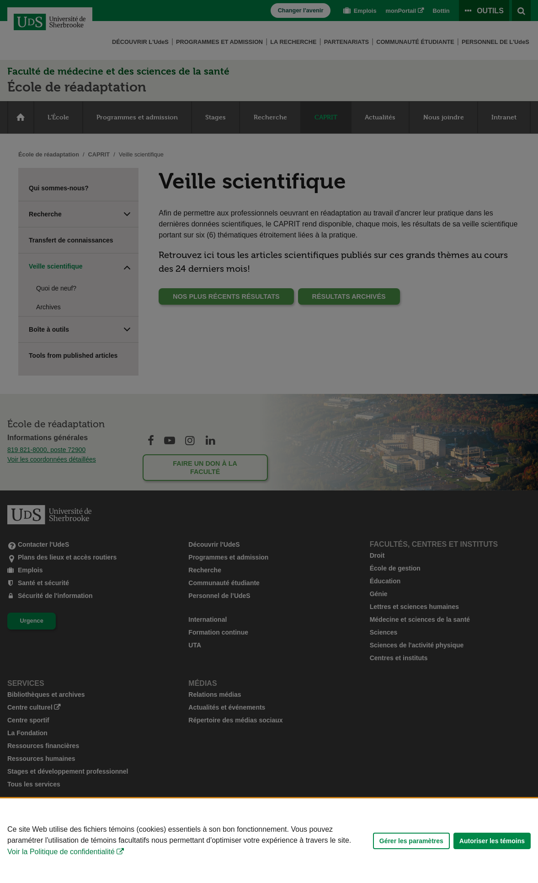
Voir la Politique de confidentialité (61, 852)
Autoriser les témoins (492, 841)
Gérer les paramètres (411, 841)
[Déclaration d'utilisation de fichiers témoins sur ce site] (269, 840)
